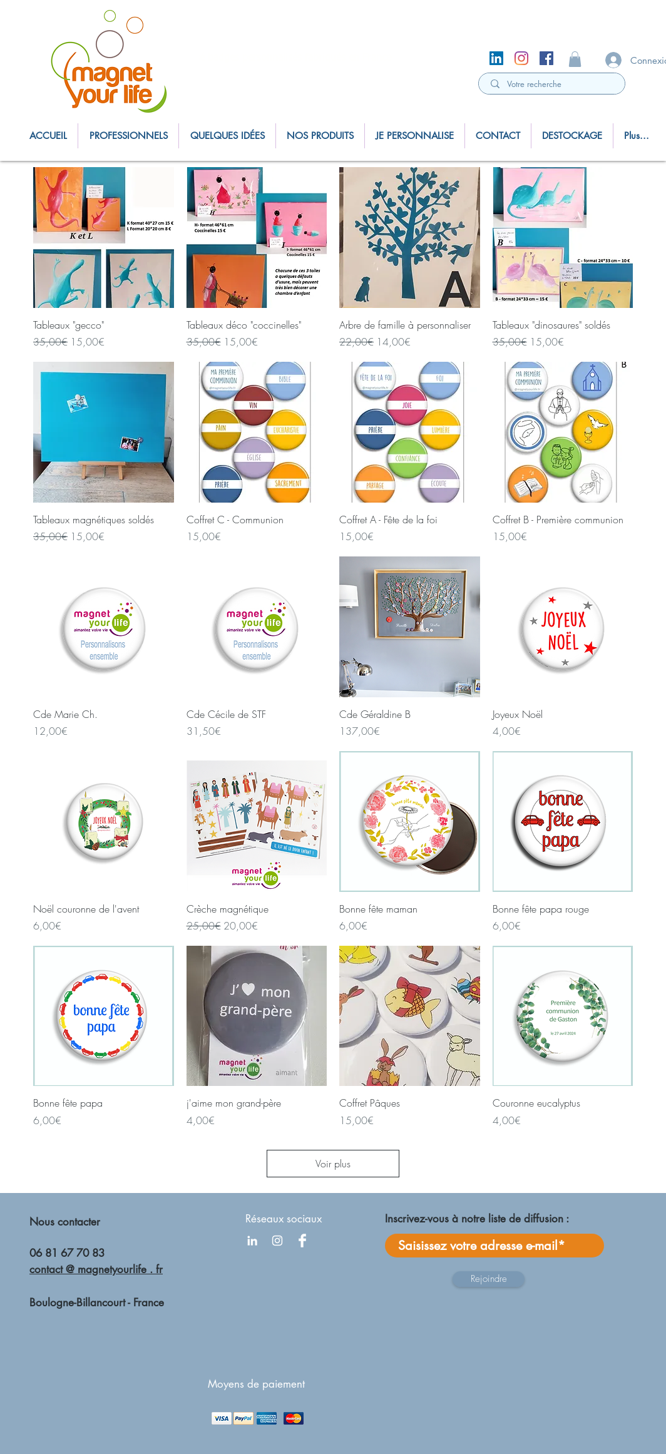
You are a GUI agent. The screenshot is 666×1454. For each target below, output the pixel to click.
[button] (574, 59)
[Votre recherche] (552, 84)
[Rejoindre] (489, 1279)
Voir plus (333, 1163)
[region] (114, 64)
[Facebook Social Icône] (546, 58)
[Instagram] (521, 58)
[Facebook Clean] (302, 1240)
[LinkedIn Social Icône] (496, 58)
